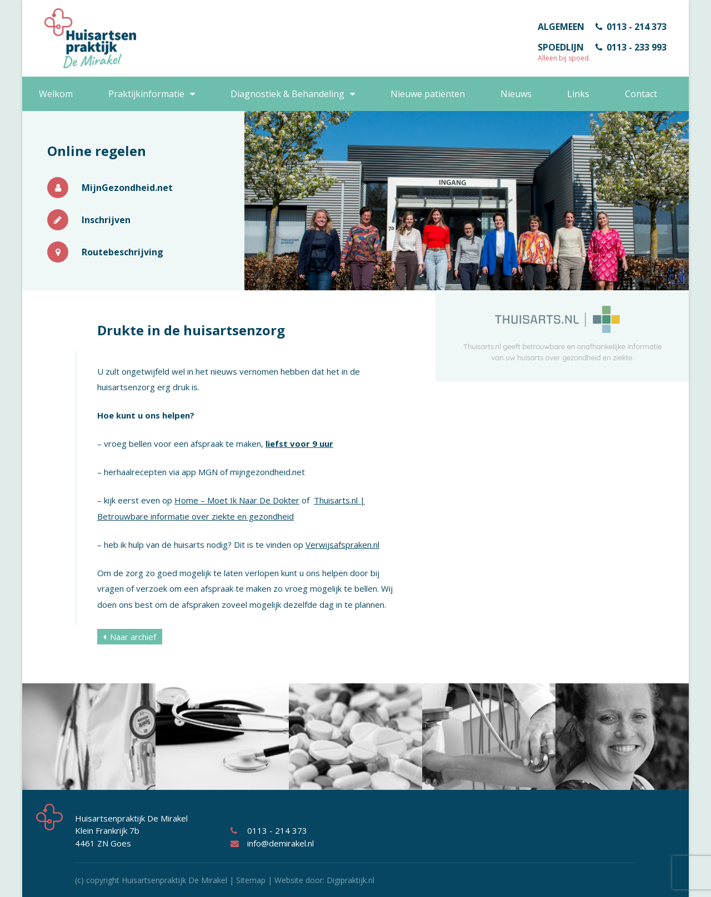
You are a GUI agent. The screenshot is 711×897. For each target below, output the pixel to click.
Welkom (56, 94)
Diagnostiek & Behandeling (287, 94)
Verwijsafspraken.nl (342, 544)
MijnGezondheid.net (110, 188)
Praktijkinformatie (146, 94)
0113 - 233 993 (631, 47)
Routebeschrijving (105, 252)
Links (578, 94)
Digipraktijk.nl (350, 880)
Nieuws (516, 94)
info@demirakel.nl (272, 843)
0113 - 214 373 (631, 27)
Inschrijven (89, 220)
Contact (641, 94)
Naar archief (129, 636)
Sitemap (251, 880)
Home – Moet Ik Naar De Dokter (236, 500)
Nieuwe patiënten (427, 94)
